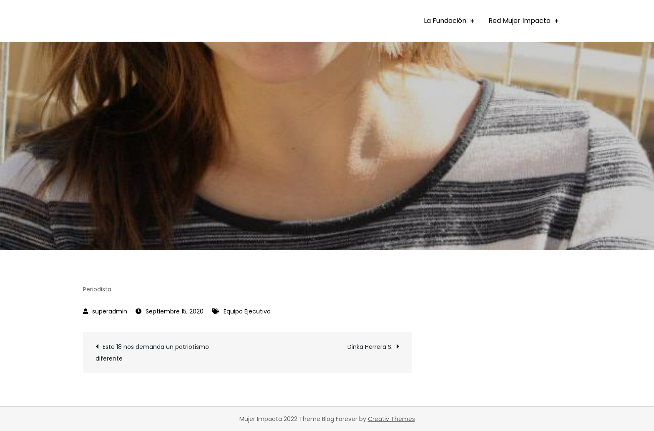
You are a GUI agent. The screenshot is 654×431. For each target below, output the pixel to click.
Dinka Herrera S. (369, 347)
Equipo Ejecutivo (247, 311)
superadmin (109, 311)
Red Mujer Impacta (519, 20)
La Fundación (445, 20)
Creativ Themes (391, 419)
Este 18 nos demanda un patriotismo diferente (152, 353)
